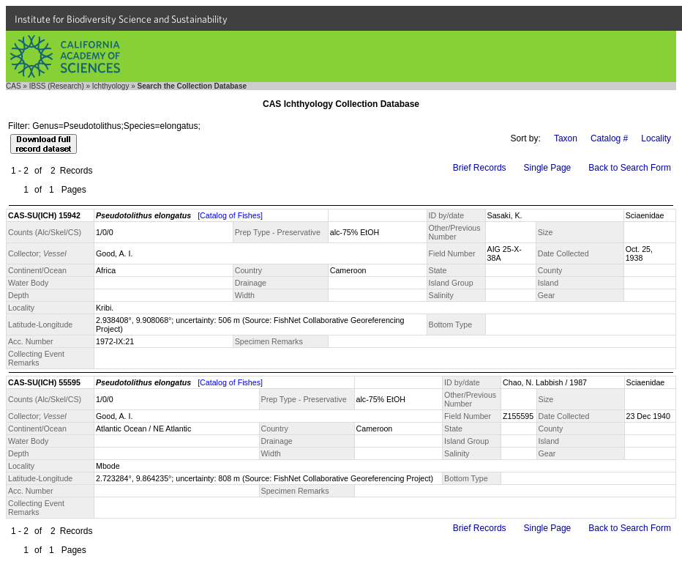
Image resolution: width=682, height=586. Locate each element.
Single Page (548, 168)
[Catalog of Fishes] (230, 215)
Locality (656, 138)
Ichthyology (111, 86)
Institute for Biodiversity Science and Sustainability (121, 19)
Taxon (565, 138)
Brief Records (479, 168)
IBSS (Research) (56, 86)
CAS (13, 86)
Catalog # (609, 138)
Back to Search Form (629, 168)
